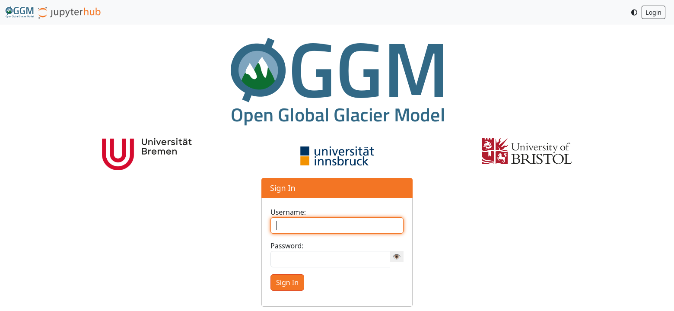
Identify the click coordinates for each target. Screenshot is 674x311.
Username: (288, 212)
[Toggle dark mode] (634, 12)
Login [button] (653, 12)
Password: (287, 246)
